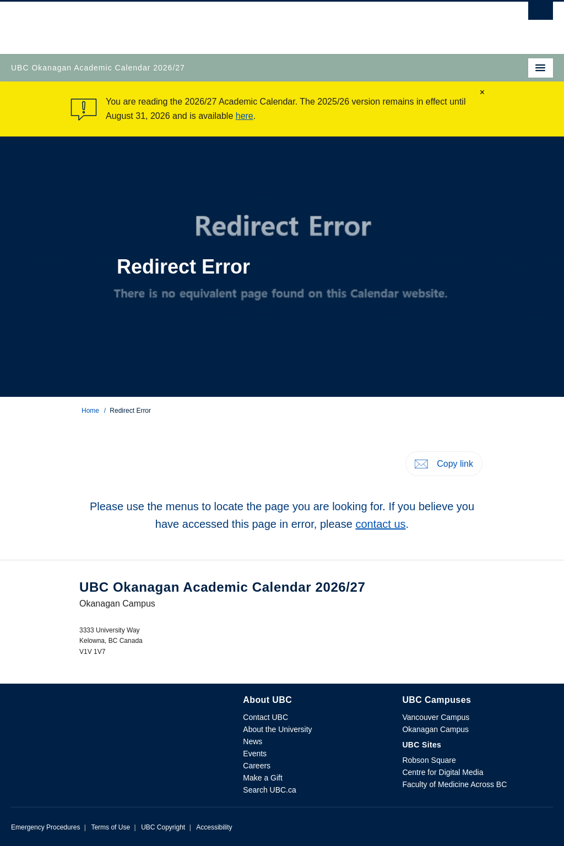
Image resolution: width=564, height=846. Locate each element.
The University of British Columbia (201, 22)
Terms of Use (110, 827)
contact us (380, 524)
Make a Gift (263, 777)
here (244, 116)
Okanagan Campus (435, 729)
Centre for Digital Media (442, 772)
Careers (256, 765)
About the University (277, 729)
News (252, 741)
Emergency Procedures (45, 827)
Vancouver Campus (435, 717)
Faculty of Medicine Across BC (454, 784)
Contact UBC (265, 717)
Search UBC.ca (269, 789)
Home (90, 410)
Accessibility (214, 827)
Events (255, 753)
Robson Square (428, 760)
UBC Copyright (163, 827)
